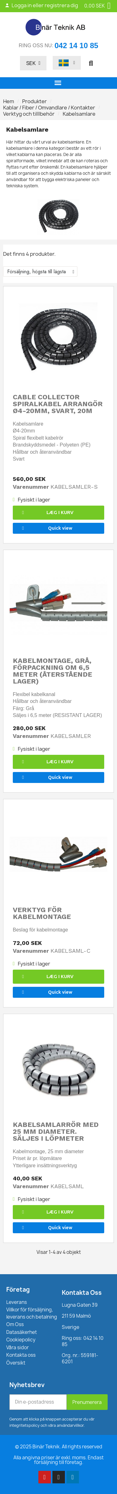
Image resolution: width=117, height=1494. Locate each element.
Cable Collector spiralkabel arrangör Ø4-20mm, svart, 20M (58, 404)
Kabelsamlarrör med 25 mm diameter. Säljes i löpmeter (56, 1131)
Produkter (34, 101)
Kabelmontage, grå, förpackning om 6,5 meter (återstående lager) (52, 671)
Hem (8, 101)
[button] (91, 63)
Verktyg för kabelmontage (42, 913)
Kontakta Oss (82, 1293)
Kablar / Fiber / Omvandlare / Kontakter (49, 107)
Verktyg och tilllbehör (29, 114)
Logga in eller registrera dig (41, 5)
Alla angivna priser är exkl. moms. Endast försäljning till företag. (58, 1460)
